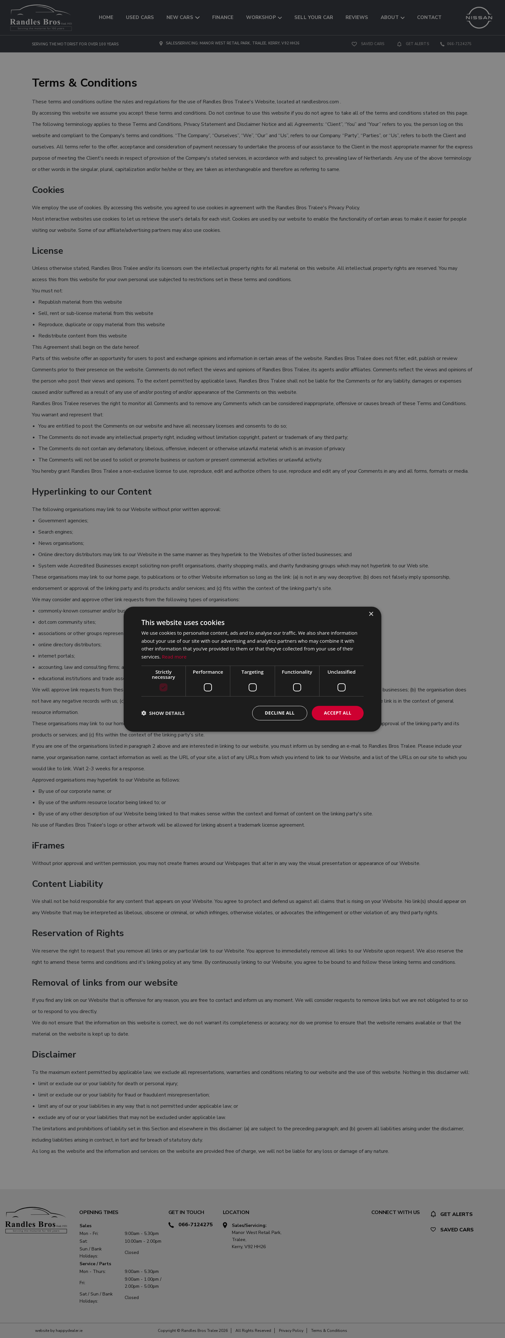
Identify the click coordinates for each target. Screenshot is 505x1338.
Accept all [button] (337, 713)
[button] (163, 713)
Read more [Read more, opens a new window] (174, 656)
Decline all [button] (279, 713)
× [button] (370, 614)
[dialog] (252, 668)
